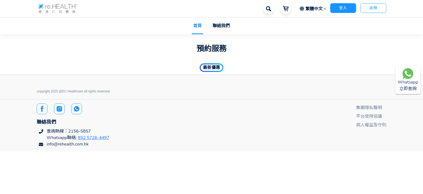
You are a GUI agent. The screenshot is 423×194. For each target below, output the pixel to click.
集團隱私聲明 (369, 108)
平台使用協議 (369, 116)
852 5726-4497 (94, 138)
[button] (58, 8)
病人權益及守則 (371, 125)
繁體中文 (312, 9)
